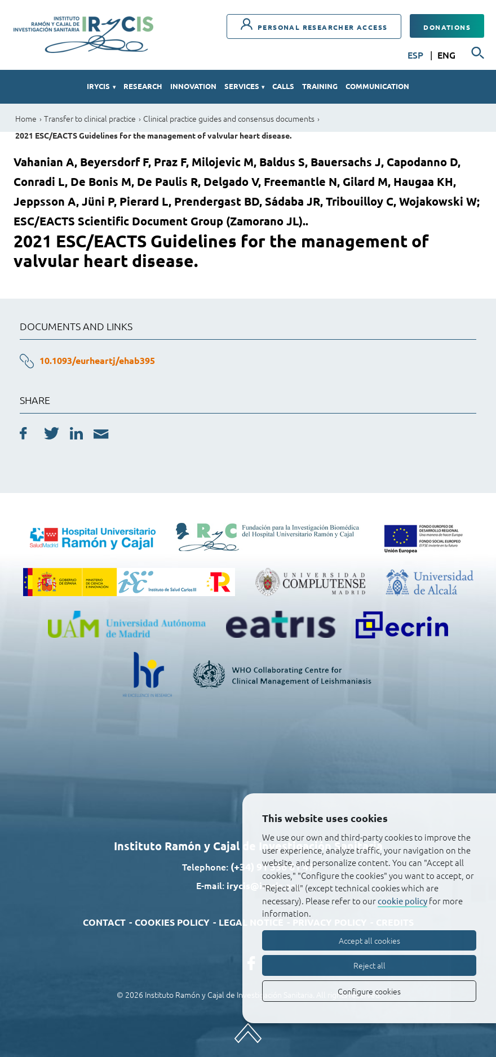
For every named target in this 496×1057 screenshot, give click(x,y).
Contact (104, 922)
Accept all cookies (369, 940)
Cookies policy (172, 922)
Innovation (193, 86)
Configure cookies (369, 991)
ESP (417, 54)
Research (142, 86)
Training (320, 86)
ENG (446, 54)
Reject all (369, 965)
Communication (377, 86)
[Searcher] (478, 53)
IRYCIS (101, 86)
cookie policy (402, 900)
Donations (447, 27)
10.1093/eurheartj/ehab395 (97, 360)
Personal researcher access (314, 25)
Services (244, 86)
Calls (283, 86)
